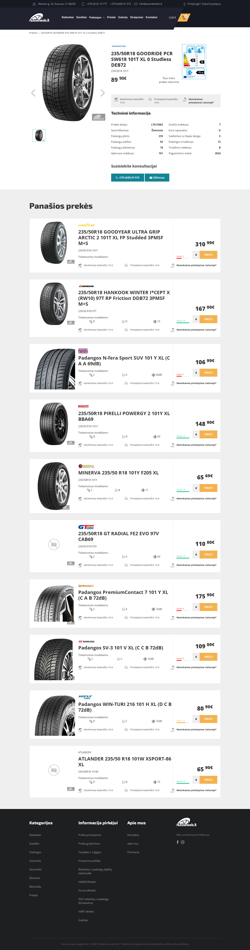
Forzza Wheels (87, 890)
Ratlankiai (68, 17)
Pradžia (33, 32)
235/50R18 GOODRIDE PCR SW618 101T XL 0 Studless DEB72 (73, 32)
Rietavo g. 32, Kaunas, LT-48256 (54, 4)
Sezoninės (35, 869)
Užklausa (157, 177)
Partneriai (133, 852)
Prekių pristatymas (89, 835)
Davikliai (81, 17)
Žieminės (34, 878)
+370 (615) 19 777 (94, 4)
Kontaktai (151, 17)
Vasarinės (35, 861)
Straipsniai (136, 17)
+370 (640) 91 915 (120, 4)
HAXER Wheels (87, 882)
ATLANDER (84, 752)
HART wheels (86, 911)
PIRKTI (208, 255)
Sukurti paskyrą (211, 4)
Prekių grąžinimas (89, 843)
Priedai (111, 17)
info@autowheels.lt (148, 4)
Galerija (123, 17)
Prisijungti (194, 4)
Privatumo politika (89, 861)
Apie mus (133, 843)
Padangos (95, 17)
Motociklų (35, 886)
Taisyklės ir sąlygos (89, 852)
